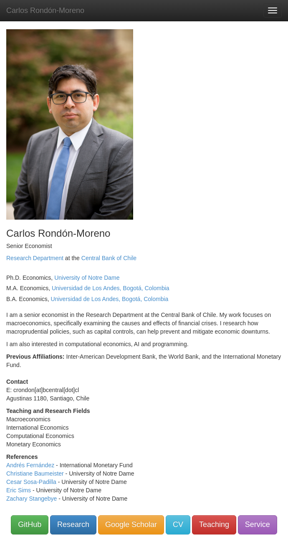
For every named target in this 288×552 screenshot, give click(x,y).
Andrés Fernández (30, 465)
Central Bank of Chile (108, 258)
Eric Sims (18, 490)
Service (257, 524)
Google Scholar (131, 524)
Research (73, 524)
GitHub (29, 524)
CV (178, 524)
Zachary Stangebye (31, 498)
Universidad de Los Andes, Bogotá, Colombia (110, 288)
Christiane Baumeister (35, 473)
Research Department (34, 258)
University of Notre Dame (86, 277)
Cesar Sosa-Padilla (31, 482)
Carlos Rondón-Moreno (45, 10)
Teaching (214, 524)
